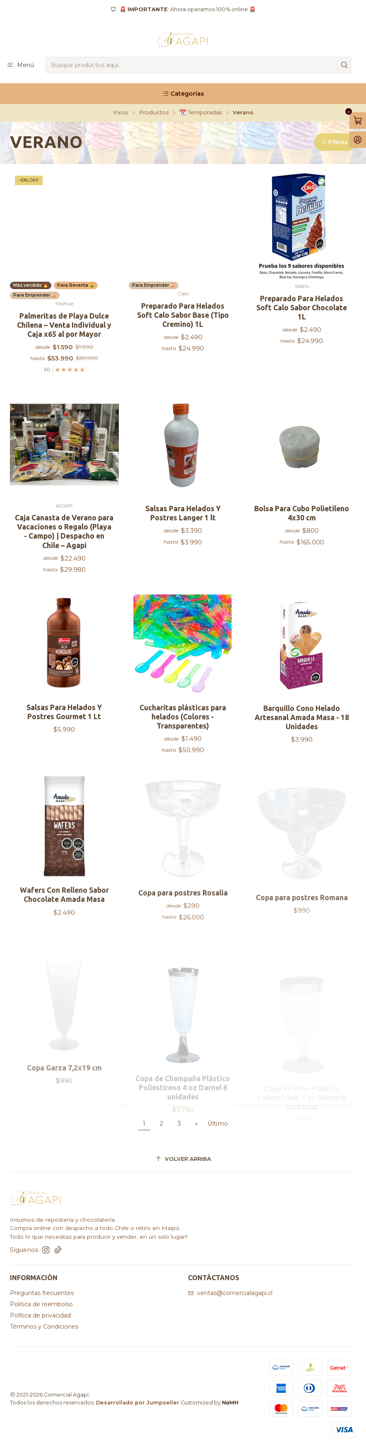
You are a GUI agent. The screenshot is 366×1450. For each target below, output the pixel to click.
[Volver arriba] (183, 1159)
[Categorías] (183, 93)
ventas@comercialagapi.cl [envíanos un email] (230, 1293)
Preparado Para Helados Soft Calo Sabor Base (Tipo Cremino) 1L (183, 315)
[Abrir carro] (357, 120)
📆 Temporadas (200, 113)
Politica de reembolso (41, 1304)
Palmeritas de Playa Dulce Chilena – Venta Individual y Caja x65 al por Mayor (64, 325)
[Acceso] (357, 139)
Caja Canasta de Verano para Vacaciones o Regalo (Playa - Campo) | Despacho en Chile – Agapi (64, 569)
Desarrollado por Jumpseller (137, 1402)
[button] (335, 142)
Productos (154, 113)
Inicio (120, 113)
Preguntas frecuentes (42, 1293)
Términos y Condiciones (44, 1326)
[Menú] (20, 65)
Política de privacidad (40, 1315)
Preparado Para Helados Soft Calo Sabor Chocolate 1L (301, 308)
